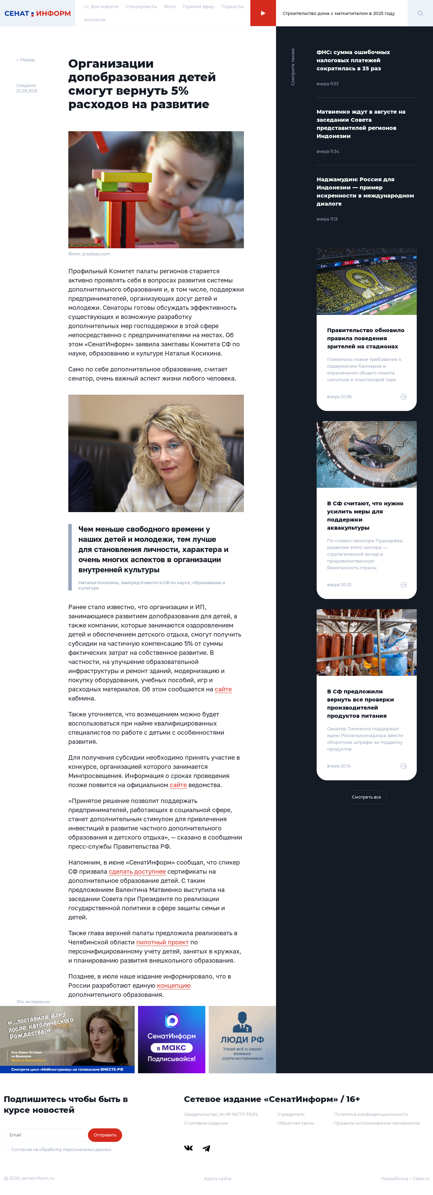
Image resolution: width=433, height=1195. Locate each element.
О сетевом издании (206, 1123)
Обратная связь (295, 1123)
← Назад (25, 59)
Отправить (105, 1134)
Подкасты (232, 6)
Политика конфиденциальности (371, 1114)
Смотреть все (366, 797)
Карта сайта (217, 1178)
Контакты (95, 19)
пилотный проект (162, 942)
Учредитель (290, 1114)
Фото (170, 6)
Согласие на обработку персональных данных (61, 1149)
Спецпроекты (141, 6)
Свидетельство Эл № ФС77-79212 (221, 1114)
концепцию (174, 985)
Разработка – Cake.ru (405, 1178)
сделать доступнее (137, 871)
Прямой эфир (198, 6)
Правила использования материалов (377, 1123)
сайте (223, 689)
